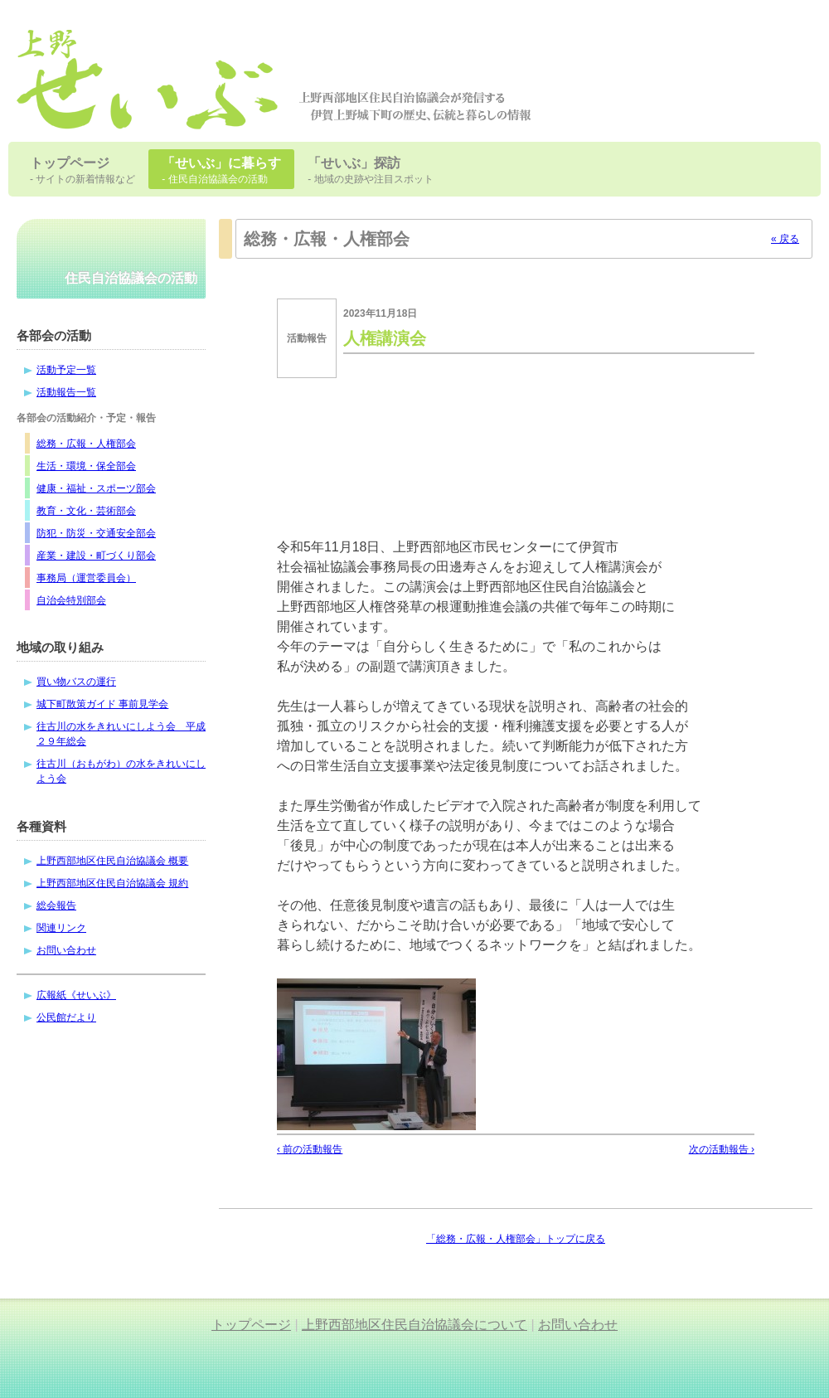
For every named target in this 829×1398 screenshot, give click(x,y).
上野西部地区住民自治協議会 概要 (112, 860)
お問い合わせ (66, 950)
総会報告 (56, 905)
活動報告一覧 (66, 392)
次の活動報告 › (721, 1149)
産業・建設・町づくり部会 (96, 555)
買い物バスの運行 (76, 681)
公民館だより (66, 1017)
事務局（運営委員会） (86, 578)
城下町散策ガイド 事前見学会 (102, 704)
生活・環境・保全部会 (86, 466)
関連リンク (61, 928)
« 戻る (785, 239)
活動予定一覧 (66, 370)
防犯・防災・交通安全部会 (96, 533)
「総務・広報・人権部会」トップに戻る (515, 1239)
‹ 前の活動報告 (309, 1149)
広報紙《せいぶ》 (76, 995)
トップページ (251, 1325)
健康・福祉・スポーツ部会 (96, 488)
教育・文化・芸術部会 (86, 511)
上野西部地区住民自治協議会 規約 (112, 883)
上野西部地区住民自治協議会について (414, 1325)
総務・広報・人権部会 (86, 443)
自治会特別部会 (71, 600)
